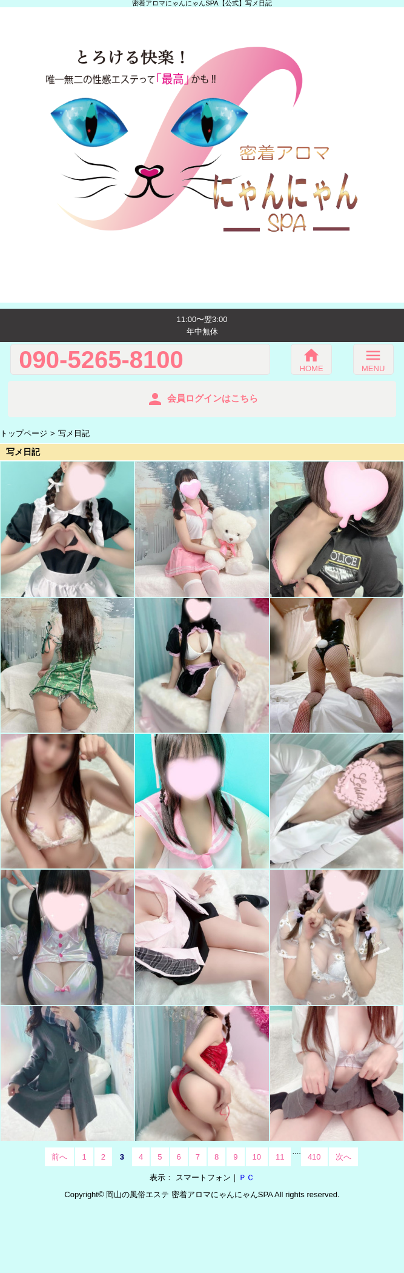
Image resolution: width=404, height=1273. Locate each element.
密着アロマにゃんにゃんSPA (222, 1194)
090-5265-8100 (101, 360)
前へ (59, 1156)
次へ (343, 1156)
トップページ (23, 433)
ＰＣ (246, 1177)
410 (314, 1156)
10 (257, 1156)
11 (280, 1156)
